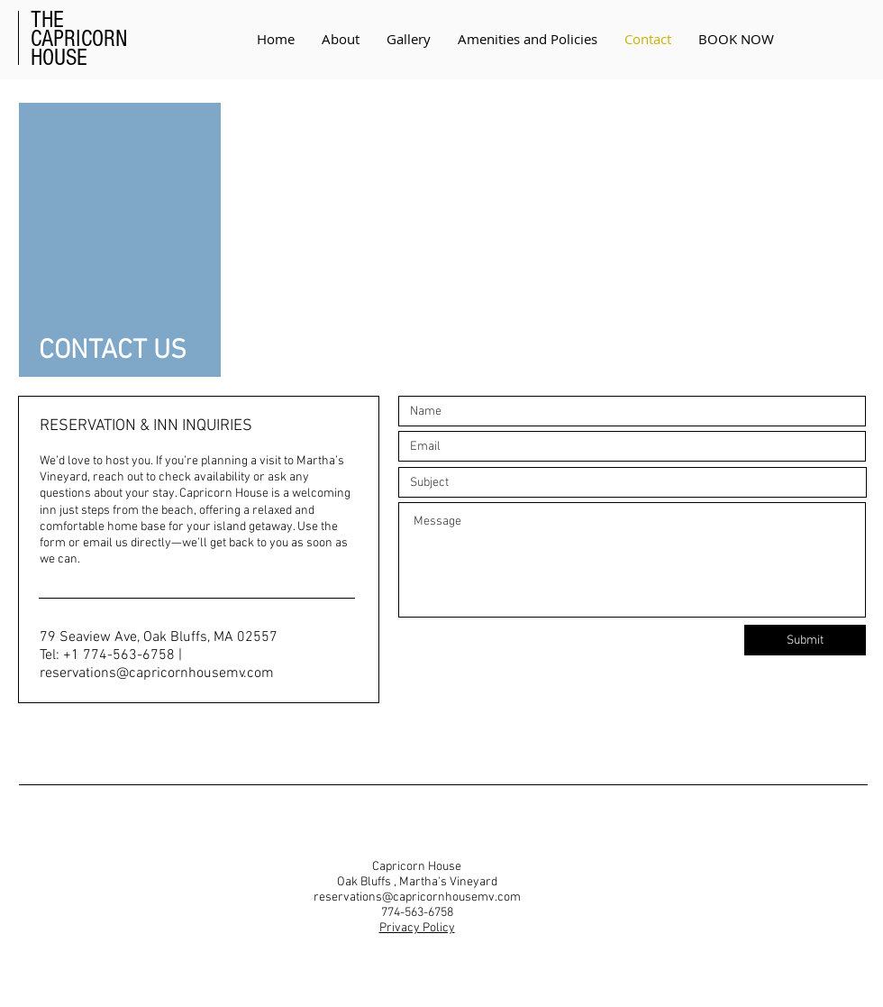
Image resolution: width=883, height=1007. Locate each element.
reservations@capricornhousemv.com (157, 673)
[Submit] (805, 640)
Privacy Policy (417, 928)
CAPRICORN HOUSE (79, 38)
